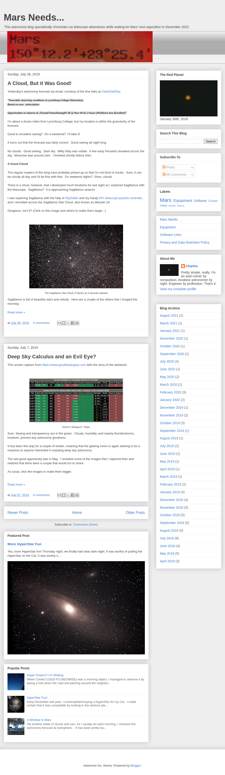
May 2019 (167, 461)
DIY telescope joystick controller (120, 198)
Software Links (170, 235)
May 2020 (167, 377)
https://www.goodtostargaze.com (64, 365)
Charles (192, 266)
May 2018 (167, 553)
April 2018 (167, 561)
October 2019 (170, 423)
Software (200, 201)
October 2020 (170, 346)
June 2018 (167, 546)
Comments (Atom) (85, 524)
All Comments (175, 174)
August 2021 (169, 315)
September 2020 (172, 354)
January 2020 (170, 400)
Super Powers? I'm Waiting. (45, 675)
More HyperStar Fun (24, 544)
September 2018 (172, 523)
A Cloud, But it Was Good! (39, 83)
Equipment (182, 200)
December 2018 (171, 500)
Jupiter (172, 205)
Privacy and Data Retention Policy (185, 242)
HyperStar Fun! (37, 697)
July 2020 (167, 361)
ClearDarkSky (110, 91)
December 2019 (171, 407)
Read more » (16, 312)
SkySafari (71, 198)
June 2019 (167, 454)
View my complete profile (178, 289)
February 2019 (170, 484)
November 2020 (171, 338)
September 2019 (172, 431)
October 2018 (170, 515)
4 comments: (42, 323)
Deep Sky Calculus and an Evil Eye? (52, 357)
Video (163, 205)
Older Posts (135, 513)
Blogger (135, 765)
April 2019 (167, 469)
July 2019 (167, 446)
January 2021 (170, 331)
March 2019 (168, 476)
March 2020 (168, 384)
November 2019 (171, 415)
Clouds (213, 201)
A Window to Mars (39, 720)
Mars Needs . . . (171, 219)
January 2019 (170, 492)
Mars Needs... (34, 17)
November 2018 (171, 507)
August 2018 (169, 530)
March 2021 (168, 323)
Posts (169, 167)
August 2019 (169, 438)
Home (77, 513)
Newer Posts (18, 513)
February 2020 (170, 392)
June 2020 (167, 369)
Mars (166, 200)
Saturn (180, 205)
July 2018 (167, 538)
